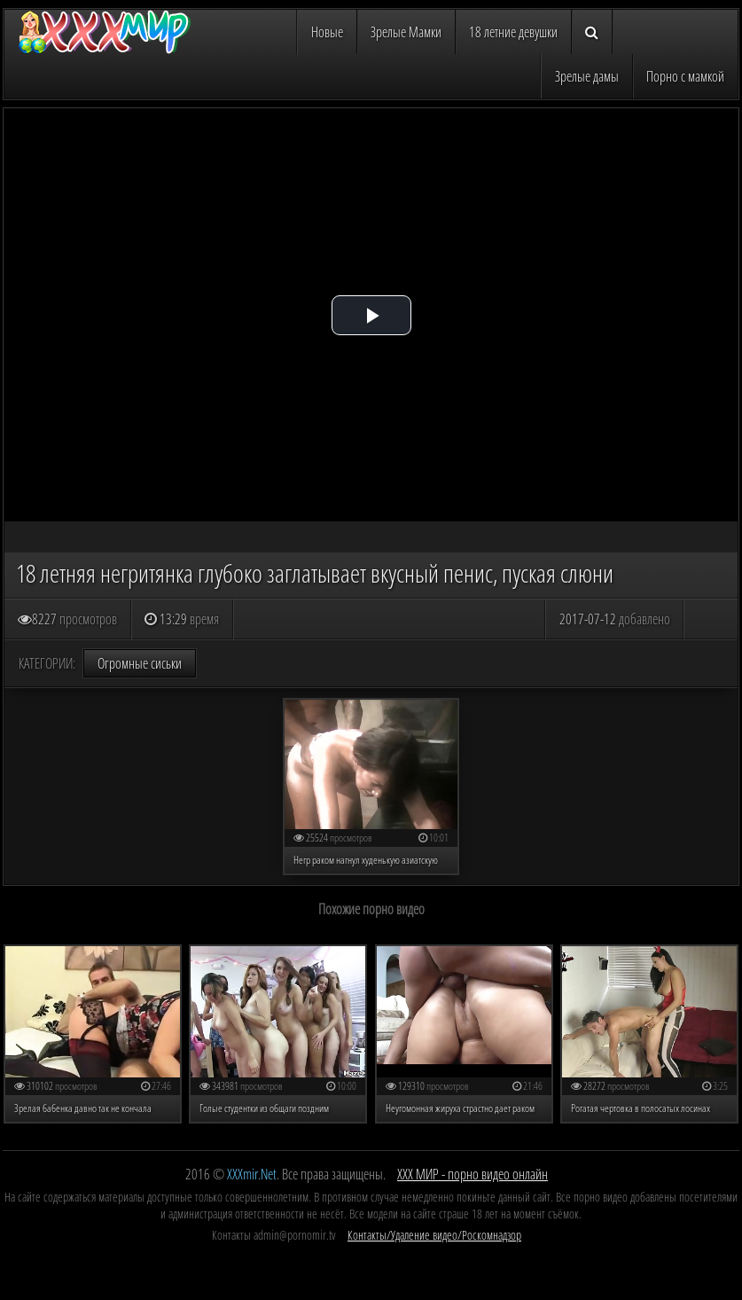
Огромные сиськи (140, 663)
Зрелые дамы (587, 76)
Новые (327, 32)
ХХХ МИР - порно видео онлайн (472, 1174)
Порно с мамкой (685, 76)
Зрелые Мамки (406, 32)
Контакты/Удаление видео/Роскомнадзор (434, 1234)
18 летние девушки (513, 32)
